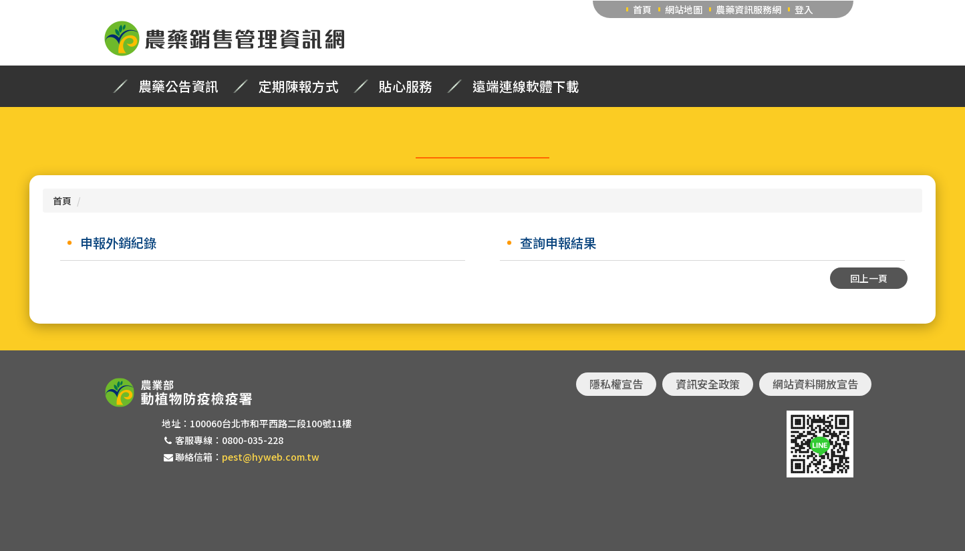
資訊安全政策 (708, 384)
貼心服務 (405, 86)
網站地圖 (683, 9)
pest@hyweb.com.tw (270, 456)
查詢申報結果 (558, 242)
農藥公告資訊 (178, 86)
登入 (804, 9)
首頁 (642, 9)
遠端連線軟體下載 (525, 86)
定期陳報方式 (299, 86)
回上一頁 (868, 278)
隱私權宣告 (616, 384)
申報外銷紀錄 (118, 242)
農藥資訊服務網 (748, 9)
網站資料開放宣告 (815, 384)
